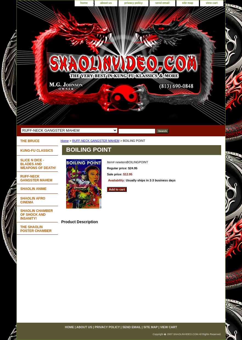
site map (187, 2)
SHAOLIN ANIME (33, 189)
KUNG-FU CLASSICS (36, 151)
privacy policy (133, 2)
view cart (212, 2)
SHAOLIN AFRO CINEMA (32, 200)
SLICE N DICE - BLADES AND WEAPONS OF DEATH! (38, 164)
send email (162, 2)
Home (65, 140)
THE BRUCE (30, 141)
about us (106, 2)
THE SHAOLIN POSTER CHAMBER (36, 229)
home (84, 2)
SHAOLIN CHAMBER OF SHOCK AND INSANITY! (36, 214)
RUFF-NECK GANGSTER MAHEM (95, 140)
